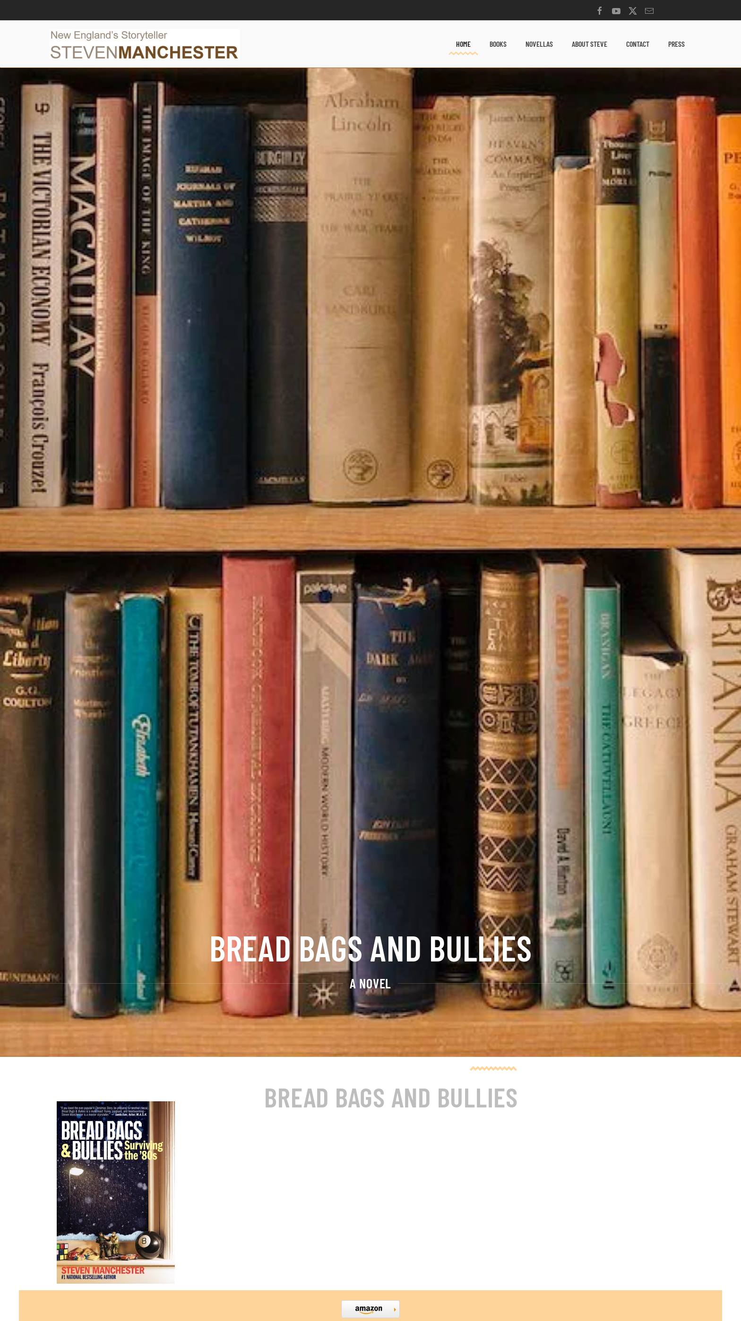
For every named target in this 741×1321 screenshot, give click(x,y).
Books (498, 43)
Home (463, 43)
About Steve (589, 43)
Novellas (539, 43)
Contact (637, 43)
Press (676, 43)
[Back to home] (144, 44)
